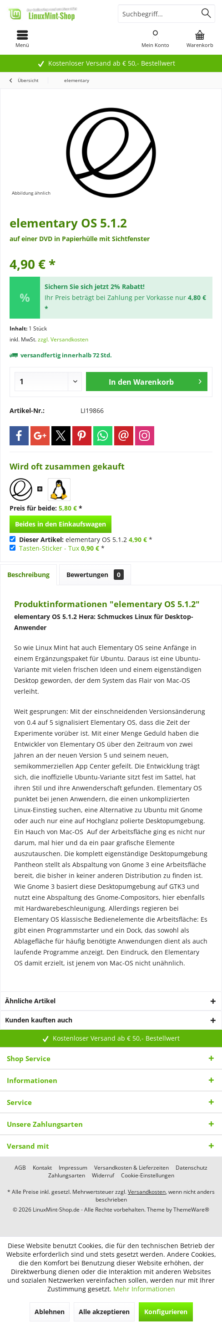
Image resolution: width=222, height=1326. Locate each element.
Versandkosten (147, 1192)
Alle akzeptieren (104, 1311)
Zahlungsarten (66, 1175)
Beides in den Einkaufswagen (60, 524)
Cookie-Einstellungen (147, 1175)
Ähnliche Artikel (30, 1000)
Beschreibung (28, 574)
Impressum (73, 1167)
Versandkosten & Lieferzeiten (131, 1167)
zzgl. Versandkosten (63, 339)
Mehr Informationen (144, 1289)
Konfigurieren (165, 1311)
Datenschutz (191, 1167)
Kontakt (42, 1167)
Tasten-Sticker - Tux (49, 548)
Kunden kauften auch (38, 1020)
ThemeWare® (191, 1209)
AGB (20, 1167)
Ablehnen (50, 1311)
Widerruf (103, 1175)
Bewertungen (95, 574)
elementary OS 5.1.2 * (85, 539)
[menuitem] (22, 39)
